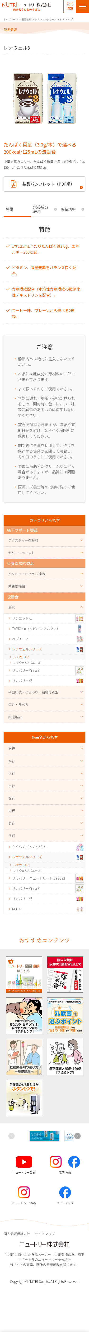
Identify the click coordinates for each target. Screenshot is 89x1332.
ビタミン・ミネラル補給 (26, 573)
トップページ (11, 19)
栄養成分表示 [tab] (40, 209)
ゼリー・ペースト (21, 552)
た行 (11, 785)
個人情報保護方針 (17, 1233)
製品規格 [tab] (68, 209)
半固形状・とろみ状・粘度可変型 (33, 692)
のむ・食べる (18, 704)
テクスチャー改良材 (23, 540)
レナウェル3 (21, 657)
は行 (11, 810)
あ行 (11, 748)
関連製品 (15, 716)
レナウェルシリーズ (45, 19)
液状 (11, 607)
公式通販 (69, 6)
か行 (11, 761)
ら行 (11, 835)
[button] (77, 1136)
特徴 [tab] (10, 209)
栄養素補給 (16, 586)
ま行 (11, 823)
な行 (11, 798)
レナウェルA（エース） (28, 663)
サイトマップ (45, 1233)
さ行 (11, 773)
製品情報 (26, 19)
